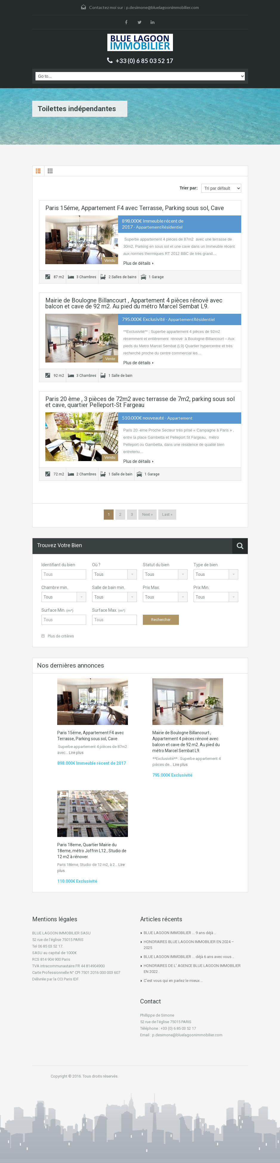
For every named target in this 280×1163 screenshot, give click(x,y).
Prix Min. (201, 587)
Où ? (96, 564)
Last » (167, 514)
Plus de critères (57, 636)
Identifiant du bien (58, 564)
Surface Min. (57, 610)
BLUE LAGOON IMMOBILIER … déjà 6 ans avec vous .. (189, 956)
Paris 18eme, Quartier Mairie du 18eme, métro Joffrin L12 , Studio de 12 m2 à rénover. (91, 850)
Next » (147, 514)
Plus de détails (138, 263)
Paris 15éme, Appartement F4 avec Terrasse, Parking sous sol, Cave (134, 208)
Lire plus (76, 752)
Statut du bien (156, 564)
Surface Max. (108, 610)
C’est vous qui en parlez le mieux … (173, 980)
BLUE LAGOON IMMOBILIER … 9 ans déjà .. (180, 933)
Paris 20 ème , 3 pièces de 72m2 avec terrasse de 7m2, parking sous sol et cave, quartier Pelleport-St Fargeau (140, 401)
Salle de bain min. (108, 587)
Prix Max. (151, 587)
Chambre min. (54, 587)
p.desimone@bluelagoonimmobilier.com (162, 7)
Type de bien (206, 564)
